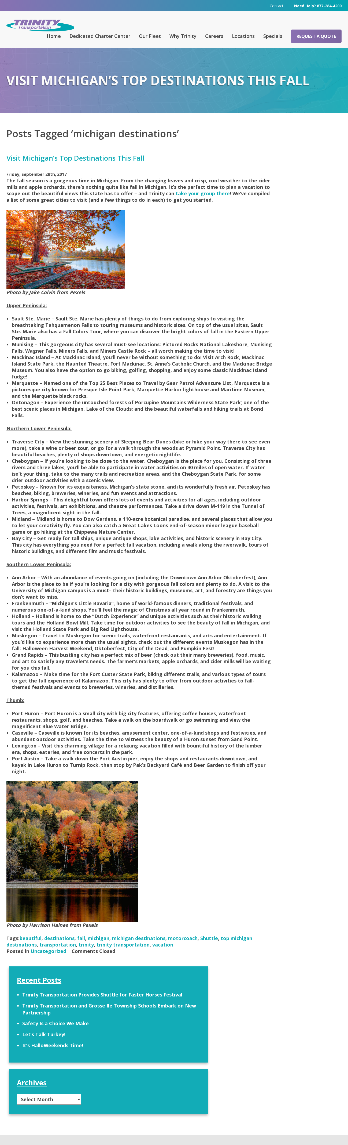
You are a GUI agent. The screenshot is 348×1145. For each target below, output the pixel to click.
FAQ (112, 1071)
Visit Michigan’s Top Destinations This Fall (75, 157)
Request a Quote (316, 36)
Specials (272, 35)
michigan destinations (138, 1002)
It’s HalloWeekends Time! (277, 220)
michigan (98, 1002)
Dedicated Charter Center (99, 35)
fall (81, 1002)
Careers (214, 35)
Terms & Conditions (241, 1133)
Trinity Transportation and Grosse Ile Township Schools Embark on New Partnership (288, 180)
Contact (276, 5)
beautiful (31, 1002)
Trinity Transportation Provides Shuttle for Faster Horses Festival (288, 159)
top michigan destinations (38, 1008)
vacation (195, 1008)
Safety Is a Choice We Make (280, 198)
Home (54, 35)
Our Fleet (150, 35)
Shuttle (209, 1002)
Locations (243, 35)
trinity (119, 1008)
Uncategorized (48, 1015)
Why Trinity (183, 35)
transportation (90, 1008)
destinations (59, 1002)
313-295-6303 (121, 1111)
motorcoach (183, 1002)
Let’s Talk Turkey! (268, 209)
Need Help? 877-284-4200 (318, 5)
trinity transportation (156, 1008)
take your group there (88, 199)
